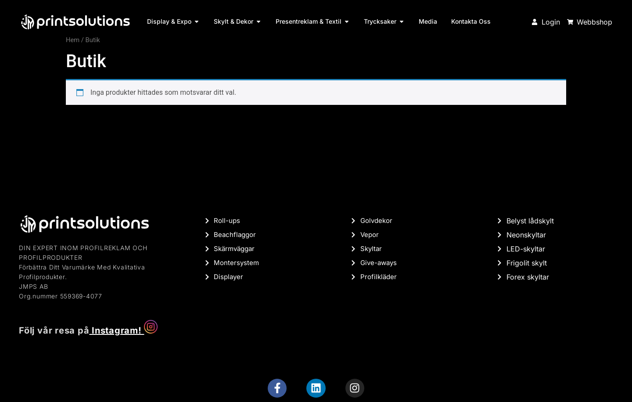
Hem (72, 40)
